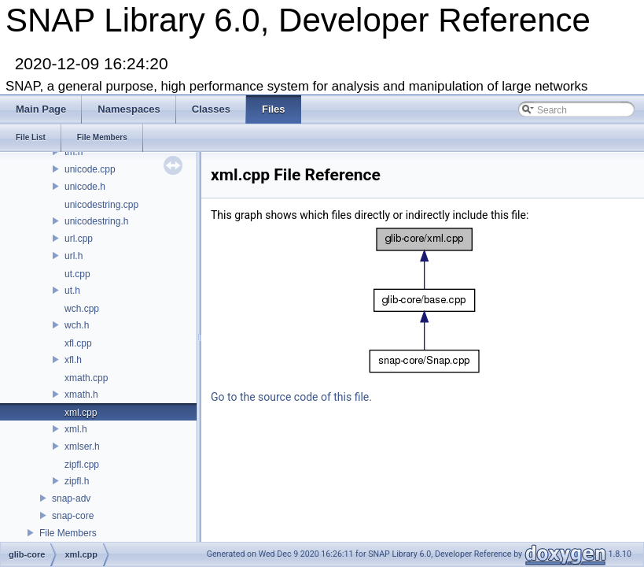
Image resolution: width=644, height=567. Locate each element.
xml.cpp (80, 412)
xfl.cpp (78, 343)
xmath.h (81, 394)
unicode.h (84, 186)
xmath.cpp (86, 378)
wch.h (76, 325)
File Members (68, 533)
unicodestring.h (96, 221)
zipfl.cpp (81, 464)
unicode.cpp (90, 169)
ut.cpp (77, 274)
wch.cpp (81, 308)
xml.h (75, 429)
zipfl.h (76, 481)
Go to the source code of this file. (291, 397)
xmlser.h (82, 446)
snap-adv (71, 498)
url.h (73, 255)
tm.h (73, 152)
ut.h (72, 290)
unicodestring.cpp (101, 204)
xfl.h (73, 359)
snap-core (73, 515)
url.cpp (78, 238)
